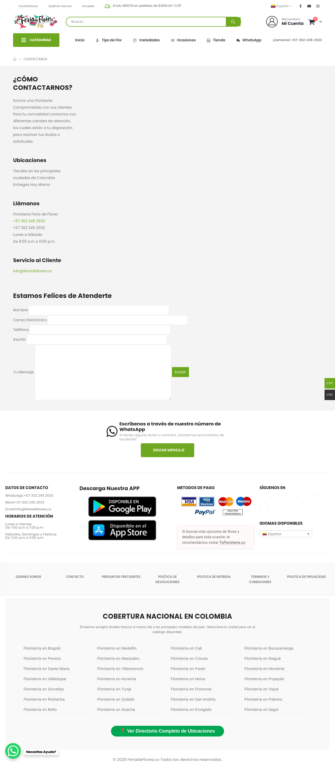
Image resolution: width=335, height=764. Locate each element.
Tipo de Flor (108, 40)
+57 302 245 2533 (29, 221)
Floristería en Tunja (114, 689)
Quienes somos (28, 576)
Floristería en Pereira (42, 658)
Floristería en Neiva (188, 679)
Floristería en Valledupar (45, 679)
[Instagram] (318, 6)
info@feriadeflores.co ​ (33, 271)
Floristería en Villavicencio (120, 668)
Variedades (146, 40)
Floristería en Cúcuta (189, 658)
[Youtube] (309, 6)
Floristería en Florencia (191, 689)
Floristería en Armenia (116, 679)
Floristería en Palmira (263, 699)
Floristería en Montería (264, 668)
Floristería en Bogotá (42, 648)
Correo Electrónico (100, 319)
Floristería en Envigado (191, 709)
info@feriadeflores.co (33, 509)
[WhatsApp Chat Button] (13, 751)
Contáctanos (28, 6)
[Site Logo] (35, 21)
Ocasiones (183, 40)
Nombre (91, 310)
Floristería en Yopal (261, 689)
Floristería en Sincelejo (44, 689)
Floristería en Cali (186, 648)
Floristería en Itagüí (261, 709)
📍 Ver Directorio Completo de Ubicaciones (167, 731)
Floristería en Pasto (188, 668)
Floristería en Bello (40, 709)
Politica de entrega (214, 576)
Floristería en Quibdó (115, 699)
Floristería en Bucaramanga (268, 648)
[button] (286, 533)
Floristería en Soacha (116, 709)
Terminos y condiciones (260, 579)
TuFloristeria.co (232, 542)
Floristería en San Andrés (193, 699)
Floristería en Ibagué (262, 658)
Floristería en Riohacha (44, 699)
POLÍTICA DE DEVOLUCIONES (167, 579)
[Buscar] (233, 21)
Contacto (75, 576)
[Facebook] (300, 6)
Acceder (88, 6)
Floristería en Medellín (116, 648)
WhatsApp (248, 40)
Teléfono (91, 329)
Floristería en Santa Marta (47, 668)
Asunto (90, 339)
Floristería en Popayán (264, 679)
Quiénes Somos (60, 6)
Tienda (215, 40)
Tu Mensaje (92, 372)
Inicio (80, 40)
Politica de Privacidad (306, 576)
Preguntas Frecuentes (121, 576)
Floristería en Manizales (118, 658)
